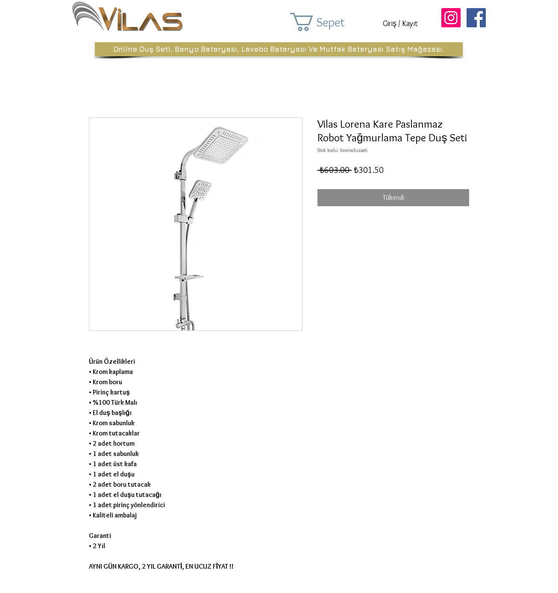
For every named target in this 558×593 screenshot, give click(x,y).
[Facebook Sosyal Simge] (476, 17)
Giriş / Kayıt (400, 23)
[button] (329, 22)
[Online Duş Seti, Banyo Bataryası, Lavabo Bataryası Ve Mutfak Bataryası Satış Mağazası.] (279, 49)
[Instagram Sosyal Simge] (451, 17)
